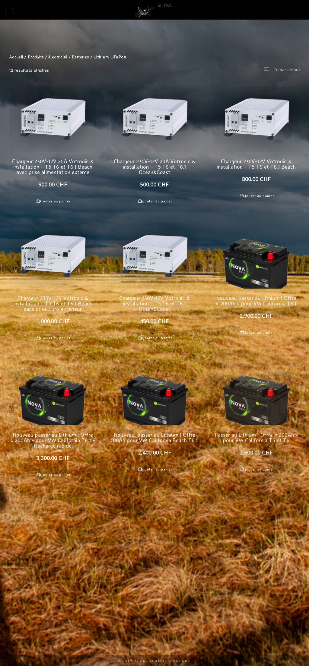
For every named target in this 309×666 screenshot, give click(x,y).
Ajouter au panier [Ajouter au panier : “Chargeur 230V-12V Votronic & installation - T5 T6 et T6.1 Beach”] (258, 196)
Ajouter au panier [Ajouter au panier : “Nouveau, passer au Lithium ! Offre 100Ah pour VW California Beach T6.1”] (156, 469)
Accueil (16, 56)
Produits (36, 56)
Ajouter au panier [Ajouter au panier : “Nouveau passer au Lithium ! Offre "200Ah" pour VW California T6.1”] (258, 332)
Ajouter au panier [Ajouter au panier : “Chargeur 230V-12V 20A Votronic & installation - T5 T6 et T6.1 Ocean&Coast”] (156, 201)
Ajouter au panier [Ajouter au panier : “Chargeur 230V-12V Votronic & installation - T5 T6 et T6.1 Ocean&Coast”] (156, 338)
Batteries (80, 56)
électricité (57, 56)
